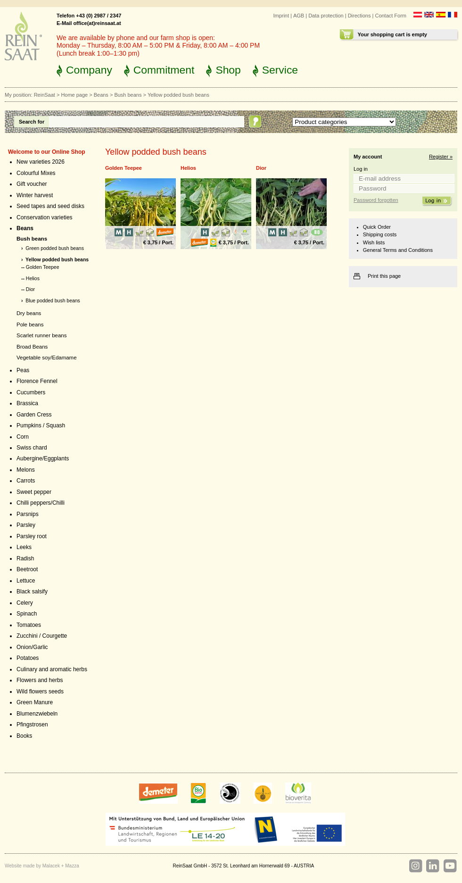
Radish (25, 558)
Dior (30, 289)
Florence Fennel (37, 381)
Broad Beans (32, 347)
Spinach (26, 613)
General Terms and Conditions (398, 250)
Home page (74, 95)
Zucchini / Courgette (41, 636)
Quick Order (377, 227)
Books (24, 736)
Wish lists (374, 242)
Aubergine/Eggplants (42, 458)
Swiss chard (31, 447)
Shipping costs (379, 234)
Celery (24, 603)
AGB (298, 15)
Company (89, 70)
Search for (31, 122)
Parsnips (27, 514)
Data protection (326, 15)
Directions (359, 15)
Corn (22, 436)
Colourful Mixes (36, 173)
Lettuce (25, 580)
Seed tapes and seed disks (50, 206)
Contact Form (390, 15)
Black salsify (32, 591)
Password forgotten (376, 200)
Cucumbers (30, 392)
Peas (22, 370)
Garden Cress (34, 414)
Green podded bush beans (54, 248)
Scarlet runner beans (41, 335)
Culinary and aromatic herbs (51, 669)
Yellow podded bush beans (57, 259)
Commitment (164, 70)
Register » (441, 156)
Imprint (281, 15)
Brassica (27, 403)
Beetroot (27, 569)
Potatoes (27, 658)
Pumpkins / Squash (40, 425)
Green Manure (34, 702)
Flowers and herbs (39, 680)
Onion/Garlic (32, 647)
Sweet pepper (33, 492)
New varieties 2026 (40, 161)
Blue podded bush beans (52, 300)
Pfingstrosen (32, 724)
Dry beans (28, 313)
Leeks (24, 547)
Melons (25, 469)
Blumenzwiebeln (37, 713)
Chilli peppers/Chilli (40, 503)
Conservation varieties (44, 217)
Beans (101, 95)
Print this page (384, 276)
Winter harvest (34, 195)
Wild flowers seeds (40, 691)
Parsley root (31, 536)
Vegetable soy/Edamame (46, 357)
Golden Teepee (42, 267)
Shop (227, 70)
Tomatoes (28, 625)
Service (280, 70)
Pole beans (29, 324)
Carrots (25, 480)
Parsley (25, 525)
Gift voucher (31, 184)
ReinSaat (44, 95)
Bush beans (127, 95)
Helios (33, 278)
